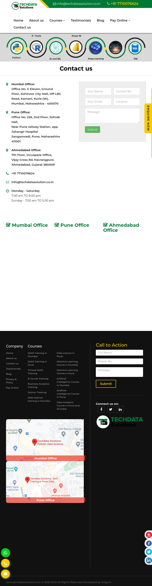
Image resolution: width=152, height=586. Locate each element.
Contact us (22, 27)
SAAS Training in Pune (37, 363)
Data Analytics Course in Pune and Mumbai (68, 405)
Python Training (37, 392)
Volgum (106, 582)
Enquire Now (148, 118)
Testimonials (81, 20)
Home (18, 20)
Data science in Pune (65, 354)
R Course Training (38, 378)
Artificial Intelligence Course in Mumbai (68, 382)
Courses (57, 20)
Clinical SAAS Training (35, 372)
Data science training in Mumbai (39, 399)
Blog (100, 20)
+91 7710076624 (122, 4)
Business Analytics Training (38, 385)
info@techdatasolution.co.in (76, 4)
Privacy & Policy (11, 381)
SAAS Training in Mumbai (37, 354)
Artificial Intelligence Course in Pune (68, 393)
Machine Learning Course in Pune (67, 372)
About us (36, 20)
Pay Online (120, 20)
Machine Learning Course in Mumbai (67, 363)
